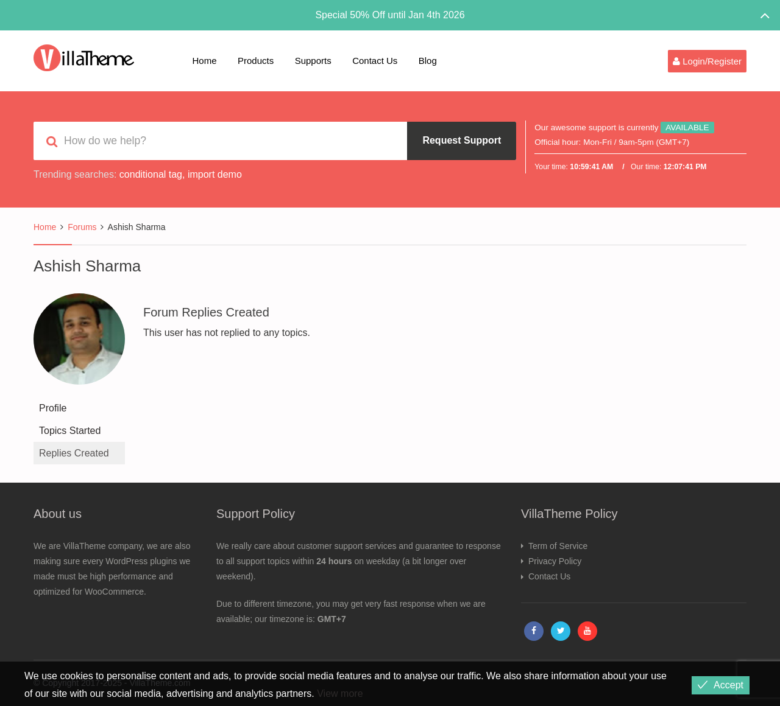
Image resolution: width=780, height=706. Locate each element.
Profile (52, 408)
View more (340, 693)
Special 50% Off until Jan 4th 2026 (389, 15)
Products (256, 60)
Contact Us (374, 60)
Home (205, 60)
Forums (82, 227)
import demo (215, 174)
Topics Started (70, 430)
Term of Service (557, 546)
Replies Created (74, 453)
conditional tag (150, 174)
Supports (313, 60)
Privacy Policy (554, 561)
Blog (428, 60)
